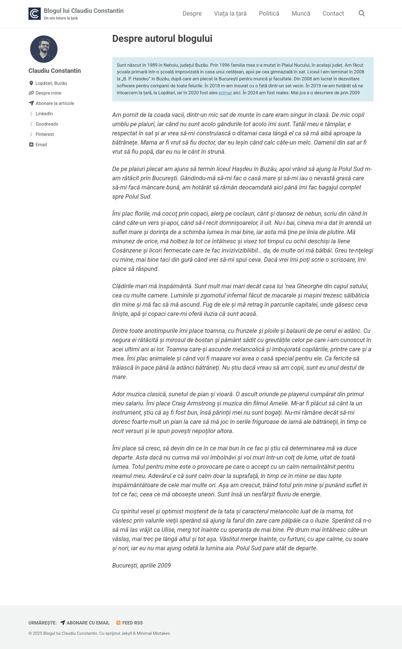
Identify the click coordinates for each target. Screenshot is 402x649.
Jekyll (126, 633)
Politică (269, 13)
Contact (333, 13)
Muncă (301, 13)
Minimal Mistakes (153, 633)
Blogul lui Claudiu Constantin (84, 14)
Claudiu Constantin (54, 70)
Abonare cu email (85, 623)
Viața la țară (230, 13)
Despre (192, 13)
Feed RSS (129, 623)
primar (225, 92)
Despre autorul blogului (162, 38)
